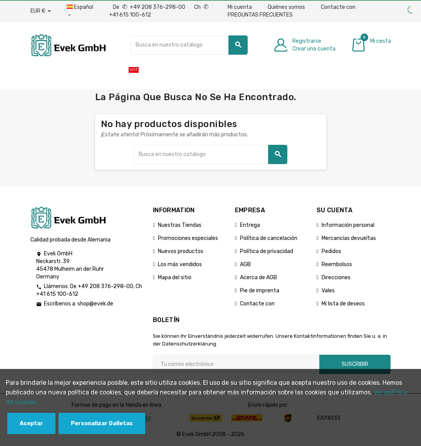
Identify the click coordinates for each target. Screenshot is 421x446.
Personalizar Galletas (102, 423)
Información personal (348, 225)
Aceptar (31, 423)
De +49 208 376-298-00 (149, 7)
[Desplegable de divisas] (40, 11)
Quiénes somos (286, 7)
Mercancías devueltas (349, 238)
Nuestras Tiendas (179, 225)
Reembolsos (337, 264)
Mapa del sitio (174, 277)
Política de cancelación (268, 238)
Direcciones (336, 277)
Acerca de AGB (258, 277)
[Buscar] (189, 45)
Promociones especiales (188, 238)
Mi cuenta (240, 7)
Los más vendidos (180, 264)
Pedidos (331, 251)
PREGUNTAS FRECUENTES (260, 15)
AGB (245, 264)
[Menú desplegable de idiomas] (80, 11)
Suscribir (355, 364)
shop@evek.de (95, 303)
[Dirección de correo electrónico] (236, 364)
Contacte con (338, 7)
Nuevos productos (180, 251)
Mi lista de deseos (343, 303)
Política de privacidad (266, 251)
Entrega (250, 225)
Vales (328, 290)
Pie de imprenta (259, 290)
